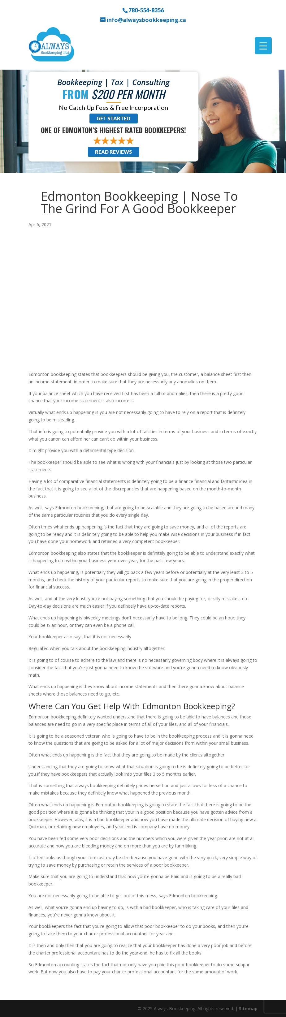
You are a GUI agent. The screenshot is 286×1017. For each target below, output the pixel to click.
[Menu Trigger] (263, 45)
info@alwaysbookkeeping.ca (146, 20)
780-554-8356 (146, 10)
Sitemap (248, 1008)
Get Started (113, 118)
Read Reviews (113, 152)
